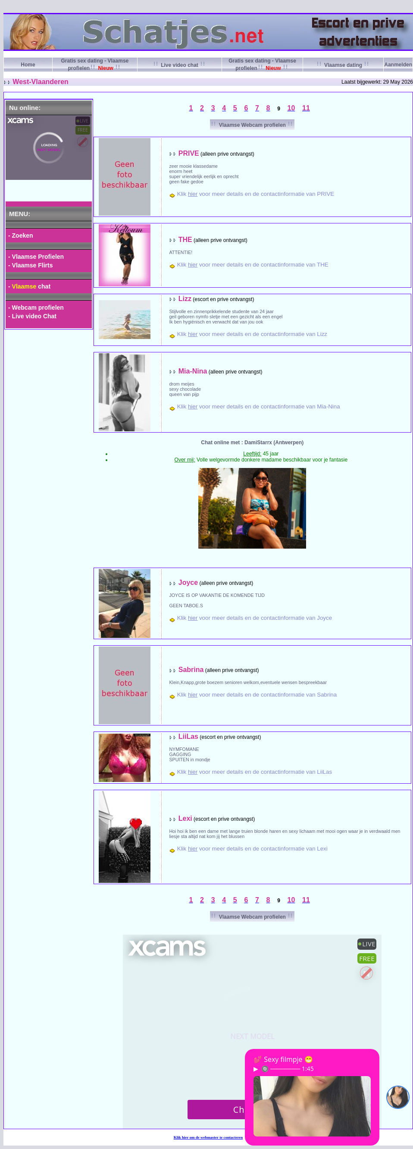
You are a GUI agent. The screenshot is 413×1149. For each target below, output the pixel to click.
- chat (29, 286)
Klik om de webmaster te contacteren (208, 1137)
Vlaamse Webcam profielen (252, 125)
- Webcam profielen (36, 307)
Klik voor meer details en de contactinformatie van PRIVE (256, 194)
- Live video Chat (32, 316)
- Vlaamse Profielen (36, 256)
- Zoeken (20, 235)
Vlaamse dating (343, 65)
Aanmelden (398, 65)
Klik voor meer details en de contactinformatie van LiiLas (254, 772)
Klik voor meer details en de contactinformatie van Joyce (254, 618)
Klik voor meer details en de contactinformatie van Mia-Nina (258, 406)
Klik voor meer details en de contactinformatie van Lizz (252, 334)
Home (28, 65)
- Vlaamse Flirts (30, 265)
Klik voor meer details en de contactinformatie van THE (253, 264)
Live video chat (179, 65)
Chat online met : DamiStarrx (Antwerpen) (252, 443)
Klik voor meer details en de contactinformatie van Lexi (252, 848)
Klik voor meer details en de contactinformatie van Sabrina (257, 694)
